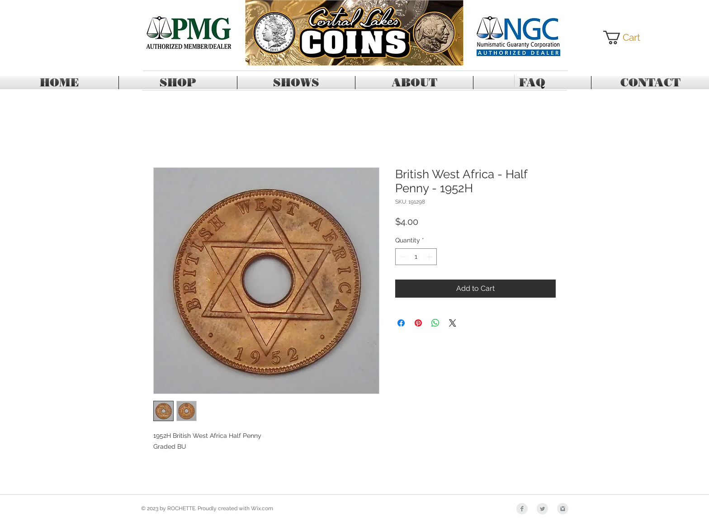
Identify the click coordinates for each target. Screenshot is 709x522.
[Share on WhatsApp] (435, 323)
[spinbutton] (416, 257)
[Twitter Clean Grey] (542, 508)
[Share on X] (452, 323)
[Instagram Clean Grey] (562, 508)
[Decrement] (402, 257)
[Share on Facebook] (401, 323)
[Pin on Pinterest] (418, 323)
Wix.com (262, 508)
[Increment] (429, 257)
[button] (628, 37)
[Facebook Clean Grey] (522, 508)
